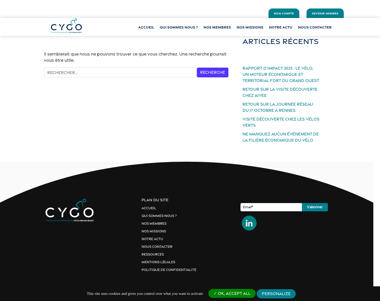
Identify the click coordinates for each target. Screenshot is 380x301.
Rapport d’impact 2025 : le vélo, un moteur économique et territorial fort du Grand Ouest (287, 74)
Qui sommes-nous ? (162, 216)
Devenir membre (324, 13)
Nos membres (157, 223)
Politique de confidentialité (172, 270)
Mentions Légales (162, 262)
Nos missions (250, 27)
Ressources (156, 254)
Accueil (146, 27)
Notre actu (280, 27)
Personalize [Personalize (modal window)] (276, 293)
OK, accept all (232, 293)
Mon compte (283, 13)
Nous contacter (315, 27)
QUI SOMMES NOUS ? (179, 27)
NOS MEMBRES (217, 27)
